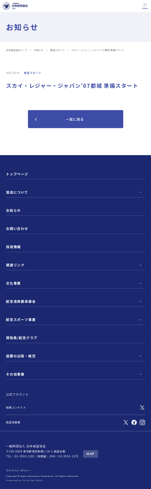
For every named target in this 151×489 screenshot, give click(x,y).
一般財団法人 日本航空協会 (26, 446)
